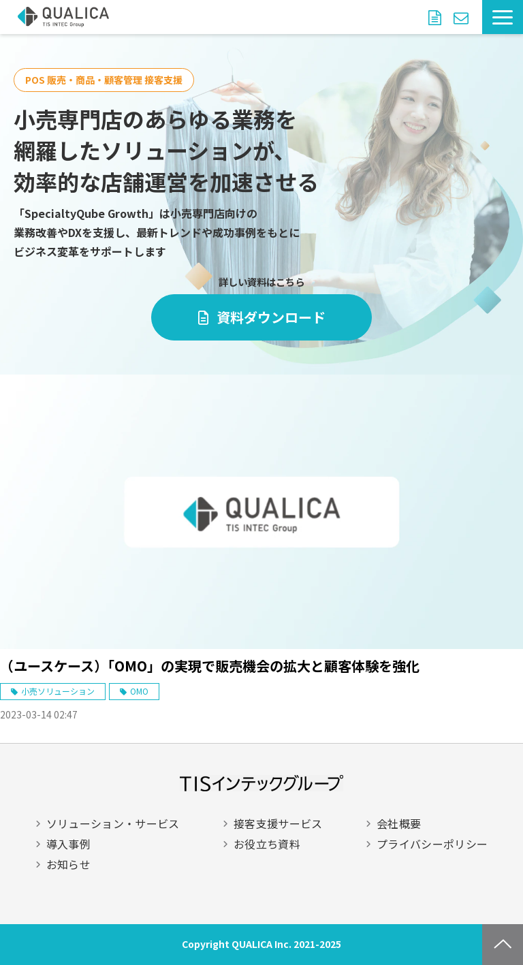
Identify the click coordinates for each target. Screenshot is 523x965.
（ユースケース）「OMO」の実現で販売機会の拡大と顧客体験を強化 (209, 666)
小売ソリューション (58, 691)
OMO (139, 691)
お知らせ (68, 864)
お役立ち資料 (267, 844)
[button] (502, 17)
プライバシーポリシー (432, 844)
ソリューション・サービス (113, 823)
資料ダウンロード (436, 17)
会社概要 (399, 823)
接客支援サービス (278, 823)
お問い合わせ (462, 17)
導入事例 (68, 844)
